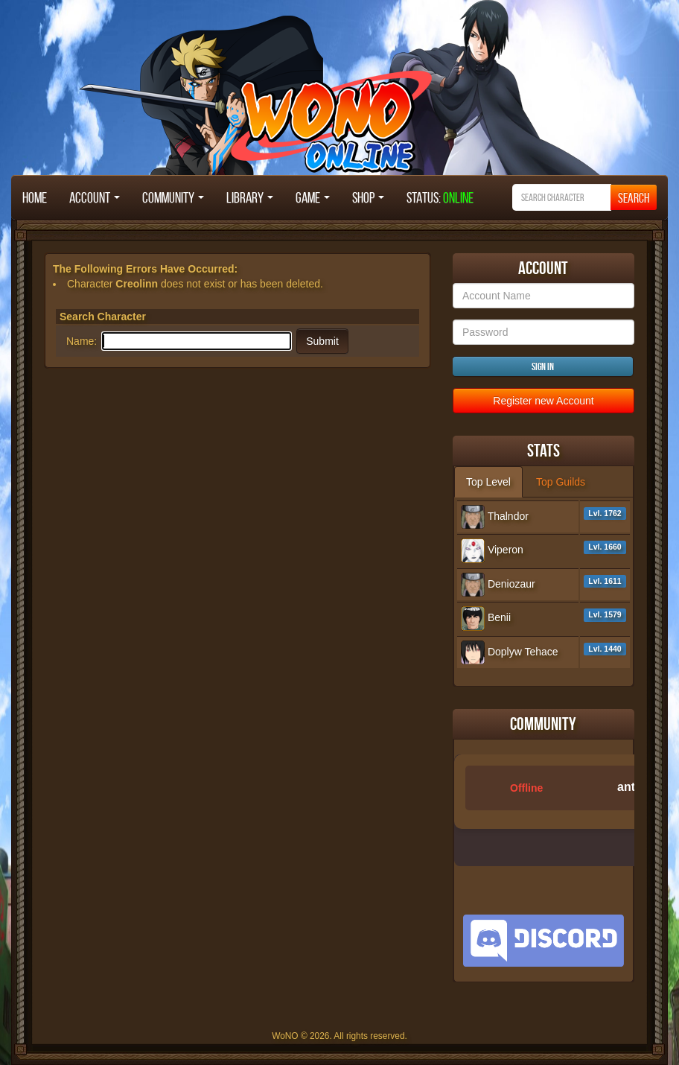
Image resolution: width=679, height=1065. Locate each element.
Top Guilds (560, 482)
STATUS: (440, 197)
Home (34, 197)
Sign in (543, 366)
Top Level (488, 482)
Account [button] (94, 197)
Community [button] (173, 197)
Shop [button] (368, 197)
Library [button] (249, 197)
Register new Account (543, 401)
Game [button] (313, 197)
